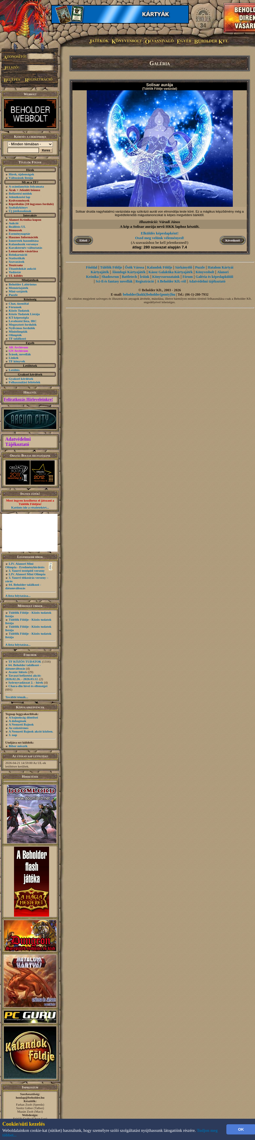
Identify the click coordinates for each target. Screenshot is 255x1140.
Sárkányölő (183, 267)
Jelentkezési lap (19, 197)
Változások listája (21, 177)
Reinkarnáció (18, 254)
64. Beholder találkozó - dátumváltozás (23, 586)
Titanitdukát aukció (22, 268)
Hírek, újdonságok (21, 174)
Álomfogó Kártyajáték (129, 272)
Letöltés (14, 370)
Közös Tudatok (19, 310)
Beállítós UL (17, 226)
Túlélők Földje (111, 267)
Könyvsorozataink (166, 277)
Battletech (129, 277)
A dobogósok (17, 721)
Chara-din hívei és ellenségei (28, 686)
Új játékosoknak (20, 211)
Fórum (188, 277)
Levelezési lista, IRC (23, 321)
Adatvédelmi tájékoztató (207, 281)
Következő (232, 240)
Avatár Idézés (17, 672)
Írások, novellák (20, 354)
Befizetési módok (20, 193)
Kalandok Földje (159, 267)
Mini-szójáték (18, 291)
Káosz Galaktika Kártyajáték (170, 272)
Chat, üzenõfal (19, 303)
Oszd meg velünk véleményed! (159, 238)
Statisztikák (17, 258)
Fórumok (15, 307)
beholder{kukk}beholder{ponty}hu (149, 294)
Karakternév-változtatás (25, 247)
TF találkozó (17, 338)
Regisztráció (145, 281)
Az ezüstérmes (19, 728)
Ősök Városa (134, 267)
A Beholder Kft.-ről (171, 281)
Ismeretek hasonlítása (24, 240)
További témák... (16, 697)
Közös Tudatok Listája (24, 314)
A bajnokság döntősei (23, 717)
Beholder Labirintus (23, 284)
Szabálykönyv (18, 207)
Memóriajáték (18, 288)
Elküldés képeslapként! (159, 233)
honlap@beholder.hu (30, 1097)
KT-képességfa (19, 317)
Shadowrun (110, 277)
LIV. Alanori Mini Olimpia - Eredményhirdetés (24, 565)
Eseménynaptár (19, 233)
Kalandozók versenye (23, 244)
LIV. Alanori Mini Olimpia (27, 574)
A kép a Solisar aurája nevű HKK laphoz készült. (159, 226)
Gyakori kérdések (21, 378)
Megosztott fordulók (23, 324)
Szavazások (17, 261)
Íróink (145, 277)
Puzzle (13, 295)
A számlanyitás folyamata (26, 186)
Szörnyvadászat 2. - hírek (25, 682)
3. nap (13, 735)
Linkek (14, 357)
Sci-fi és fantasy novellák (114, 281)
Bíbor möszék (18, 746)
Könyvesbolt (204, 272)
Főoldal (91, 267)
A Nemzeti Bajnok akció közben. (31, 731)
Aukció (14, 223)
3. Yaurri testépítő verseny (27, 570)
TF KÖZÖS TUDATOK (24, 661)
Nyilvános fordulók (22, 328)
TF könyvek (17, 361)
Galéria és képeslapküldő (214, 277)
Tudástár (15, 272)
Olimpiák (15, 335)
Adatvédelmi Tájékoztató (18, 442)
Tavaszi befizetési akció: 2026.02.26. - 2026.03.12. (23, 677)
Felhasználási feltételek (24, 382)
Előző (83, 240)
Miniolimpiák (18, 331)
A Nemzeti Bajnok (21, 724)
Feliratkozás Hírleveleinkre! (28, 399)
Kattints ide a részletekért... (30, 507)
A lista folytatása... (17, 595)
